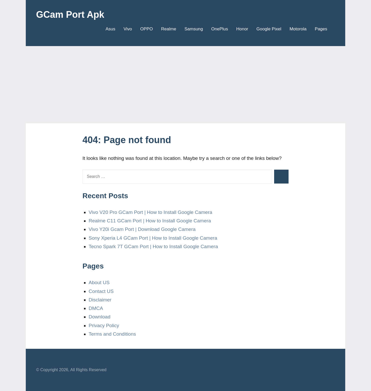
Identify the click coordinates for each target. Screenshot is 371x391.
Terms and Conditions (112, 334)
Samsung (193, 29)
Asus (110, 29)
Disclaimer (100, 299)
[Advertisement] (185, 85)
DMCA (96, 308)
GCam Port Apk (70, 14)
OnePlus (219, 29)
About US (99, 282)
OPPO (146, 29)
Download (100, 316)
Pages (323, 29)
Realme (168, 29)
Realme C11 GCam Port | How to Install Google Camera (150, 220)
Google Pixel (268, 29)
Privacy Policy (104, 325)
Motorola (298, 29)
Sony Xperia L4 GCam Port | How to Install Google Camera (153, 238)
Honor (242, 29)
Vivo (127, 29)
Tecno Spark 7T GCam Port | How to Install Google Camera (153, 246)
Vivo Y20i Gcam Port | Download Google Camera (142, 229)
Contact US (101, 291)
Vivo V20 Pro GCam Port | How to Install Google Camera (150, 212)
